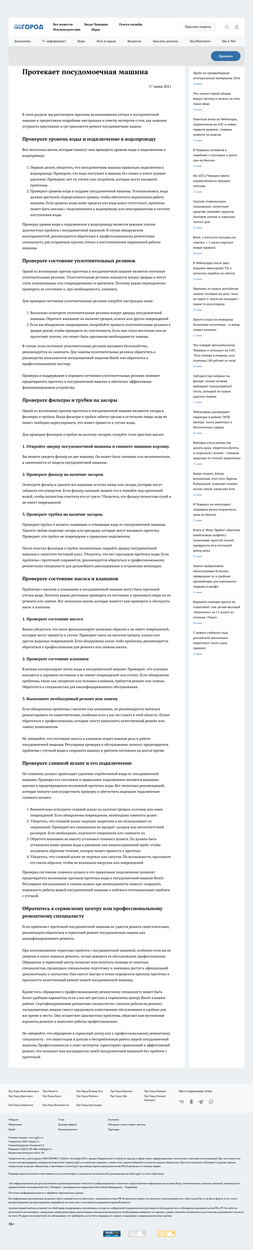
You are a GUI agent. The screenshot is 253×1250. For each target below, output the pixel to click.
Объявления (15, 1124)
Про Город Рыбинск (87, 1096)
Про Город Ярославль (20, 1096)
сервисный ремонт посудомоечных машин (103, 932)
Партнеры (113, 1129)
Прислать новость (198, 26)
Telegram (13, 1119)
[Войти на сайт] (237, 27)
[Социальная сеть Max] (211, 1102)
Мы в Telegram (232, 41)
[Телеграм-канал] (201, 1102)
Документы (22, 41)
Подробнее (131, 1187)
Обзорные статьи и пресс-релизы (126, 1124)
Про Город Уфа (118, 1096)
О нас (61, 1119)
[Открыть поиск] (227, 27)
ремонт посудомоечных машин (115, 126)
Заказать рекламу (165, 41)
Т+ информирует (54, 41)
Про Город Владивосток (55, 1104)
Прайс (11, 1129)
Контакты (113, 1119)
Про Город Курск (51, 1096)
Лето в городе (106, 41)
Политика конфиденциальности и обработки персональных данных (46, 1192)
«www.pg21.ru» (36, 1137)
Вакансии (134, 41)
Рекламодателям (66, 29)
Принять (226, 56)
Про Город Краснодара (89, 1104)
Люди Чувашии (96, 24)
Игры (96, 29)
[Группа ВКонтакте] (181, 1102)
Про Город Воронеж (121, 1091)
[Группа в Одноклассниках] (191, 1102)
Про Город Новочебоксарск (23, 1091)
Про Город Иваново (155, 1091)
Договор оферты (67, 1124)
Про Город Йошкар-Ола (89, 1091)
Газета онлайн (130, 24)
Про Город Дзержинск (20, 1104)
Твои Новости (50, 1091)
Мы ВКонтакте (200, 41)
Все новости (63, 24)
